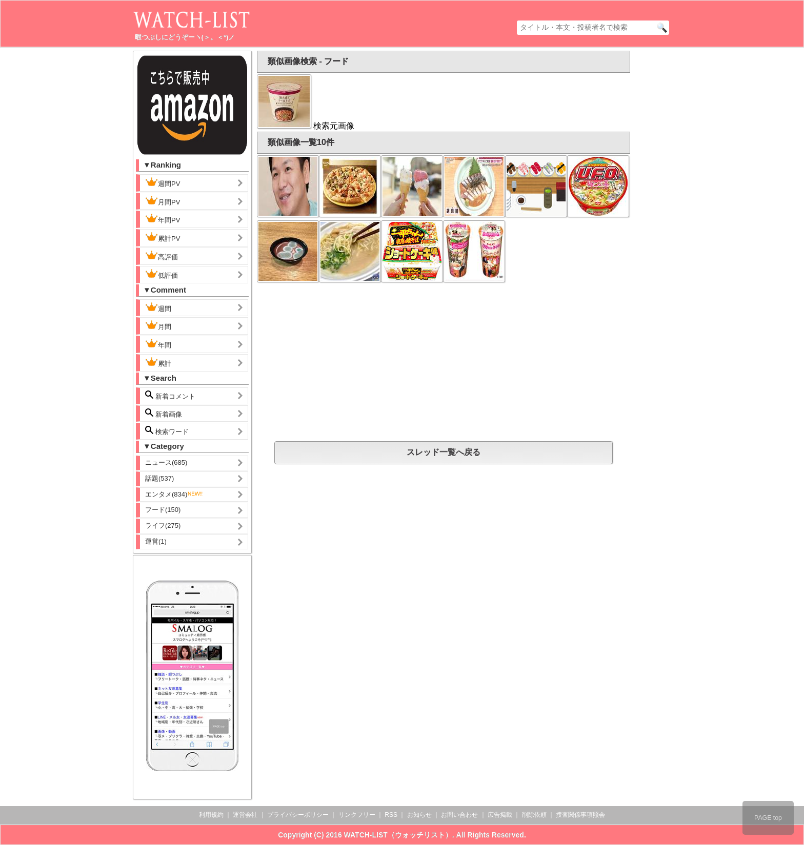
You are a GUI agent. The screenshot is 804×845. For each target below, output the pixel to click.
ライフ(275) (162, 525)
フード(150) (162, 509)
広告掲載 (500, 814)
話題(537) (159, 478)
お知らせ (419, 814)
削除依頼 (534, 814)
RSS (391, 814)
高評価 (161, 256)
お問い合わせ (459, 814)
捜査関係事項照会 (580, 814)
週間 (166, 307)
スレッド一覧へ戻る (443, 452)
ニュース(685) (166, 462)
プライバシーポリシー (298, 814)
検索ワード (167, 431)
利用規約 (211, 814)
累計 (158, 362)
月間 (158, 325)
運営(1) (156, 541)
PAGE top (768, 817)
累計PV (162, 237)
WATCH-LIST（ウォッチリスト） (398, 835)
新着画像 (163, 413)
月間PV (162, 201)
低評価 (161, 274)
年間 (158, 344)
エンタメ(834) (174, 494)
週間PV (170, 182)
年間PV (162, 219)
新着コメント (178, 395)
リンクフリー (356, 814)
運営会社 (245, 814)
